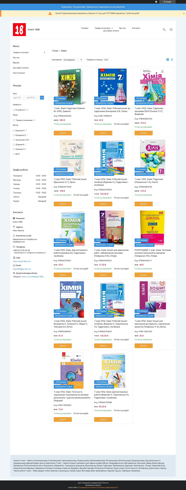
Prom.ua (105, 483)
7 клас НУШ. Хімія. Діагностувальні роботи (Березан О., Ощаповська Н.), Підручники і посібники (111, 395)
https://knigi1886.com (22, 261)
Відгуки (16, 63)
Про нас (122, 28)
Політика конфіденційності (108, 487)
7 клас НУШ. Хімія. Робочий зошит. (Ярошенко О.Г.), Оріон (70, 180)
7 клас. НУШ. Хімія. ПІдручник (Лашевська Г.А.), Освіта (149, 180)
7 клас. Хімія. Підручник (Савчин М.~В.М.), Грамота (69, 109)
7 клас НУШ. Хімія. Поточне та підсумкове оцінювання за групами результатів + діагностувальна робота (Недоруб (72, 396)
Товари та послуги (102, 28)
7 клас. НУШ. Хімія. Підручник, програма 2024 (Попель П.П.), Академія (149, 111)
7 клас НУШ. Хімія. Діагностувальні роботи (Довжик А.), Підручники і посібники (70, 253)
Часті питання (19, 73)
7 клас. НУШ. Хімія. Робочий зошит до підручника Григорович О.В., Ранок (112, 109)
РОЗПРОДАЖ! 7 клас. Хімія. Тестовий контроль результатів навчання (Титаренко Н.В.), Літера (153, 253)
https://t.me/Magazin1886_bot (34, 277)
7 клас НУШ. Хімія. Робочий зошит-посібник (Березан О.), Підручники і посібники (111, 182)
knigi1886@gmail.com (22, 269)
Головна (84, 28)
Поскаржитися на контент (87, 487)
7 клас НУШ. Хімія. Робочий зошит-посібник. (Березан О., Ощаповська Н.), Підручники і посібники (111, 324)
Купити (63, 133)
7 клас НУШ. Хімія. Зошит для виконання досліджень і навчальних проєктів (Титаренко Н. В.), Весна (152, 324)
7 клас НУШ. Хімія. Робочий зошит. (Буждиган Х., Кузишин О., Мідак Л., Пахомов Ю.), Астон (71, 324)
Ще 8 (17, 154)
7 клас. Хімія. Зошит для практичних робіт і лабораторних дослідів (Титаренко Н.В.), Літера (111, 253)
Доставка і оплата (111, 31)
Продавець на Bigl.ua (93, 485)
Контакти (136, 28)
